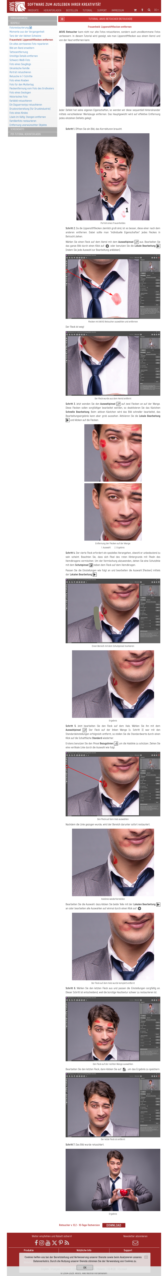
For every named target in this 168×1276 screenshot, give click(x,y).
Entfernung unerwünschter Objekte (28, 125)
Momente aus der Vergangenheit (27, 31)
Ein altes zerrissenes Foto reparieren (29, 44)
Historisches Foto (19, 96)
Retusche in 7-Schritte (21, 76)
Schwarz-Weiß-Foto (20, 60)
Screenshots (17, 129)
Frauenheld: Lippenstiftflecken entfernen (31, 39)
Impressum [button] (118, 10)
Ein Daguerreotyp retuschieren (26, 104)
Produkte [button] (33, 10)
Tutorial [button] (87, 10)
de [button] (156, 10)
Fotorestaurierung (21, 27)
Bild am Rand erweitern (22, 48)
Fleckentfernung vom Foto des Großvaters (32, 88)
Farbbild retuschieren (21, 100)
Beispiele (15, 23)
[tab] (32, 18)
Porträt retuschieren (20, 72)
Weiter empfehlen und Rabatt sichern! (52, 1236)
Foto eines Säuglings (20, 64)
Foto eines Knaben (19, 80)
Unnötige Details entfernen (24, 56)
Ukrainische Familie (20, 68)
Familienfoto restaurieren (23, 121)
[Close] (146, 1257)
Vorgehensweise (19, 18)
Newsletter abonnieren (135, 1240)
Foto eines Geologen (20, 92)
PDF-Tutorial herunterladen (25, 134)
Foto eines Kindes (19, 113)
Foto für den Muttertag (22, 84)
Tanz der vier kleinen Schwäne (25, 36)
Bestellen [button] (72, 10)
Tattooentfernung (19, 52)
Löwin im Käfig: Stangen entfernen (28, 117)
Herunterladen (52, 10)
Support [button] (102, 10)
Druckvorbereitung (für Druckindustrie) (30, 108)
